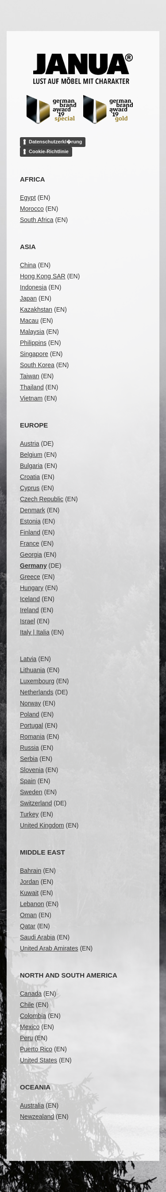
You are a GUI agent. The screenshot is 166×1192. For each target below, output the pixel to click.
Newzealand (37, 1116)
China (28, 265)
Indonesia (33, 287)
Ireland (29, 610)
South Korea (37, 364)
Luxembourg (37, 681)
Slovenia (32, 769)
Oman (28, 915)
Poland (29, 714)
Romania (32, 736)
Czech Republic (41, 499)
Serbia (29, 758)
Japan (28, 298)
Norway (30, 703)
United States (38, 1060)
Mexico (29, 1026)
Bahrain (30, 870)
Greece (30, 576)
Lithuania (32, 669)
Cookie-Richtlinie (49, 151)
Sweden (31, 792)
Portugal (31, 725)
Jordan (29, 881)
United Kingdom (42, 825)
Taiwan (29, 376)
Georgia (31, 554)
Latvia (28, 658)
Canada (31, 993)
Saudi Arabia (37, 937)
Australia (32, 1105)
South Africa (37, 219)
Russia (29, 747)
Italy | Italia (35, 632)
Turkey (29, 814)
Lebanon (32, 903)
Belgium (31, 454)
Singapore (34, 353)
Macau (29, 320)
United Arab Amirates (49, 948)
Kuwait (29, 892)
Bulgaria (31, 465)
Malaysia (32, 331)
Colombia (33, 1015)
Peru (26, 1038)
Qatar (27, 926)
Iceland (30, 598)
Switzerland (36, 803)
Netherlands (37, 692)
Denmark (32, 510)
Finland (30, 532)
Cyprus (29, 487)
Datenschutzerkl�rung (55, 141)
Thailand (32, 387)
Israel (27, 621)
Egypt (28, 197)
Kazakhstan (36, 309)
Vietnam (31, 398)
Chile (27, 1004)
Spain (28, 780)
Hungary (31, 587)
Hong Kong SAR (43, 276)
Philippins (33, 342)
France (29, 543)
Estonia (30, 521)
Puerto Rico (36, 1049)
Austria (29, 443)
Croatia (30, 476)
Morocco (32, 208)
